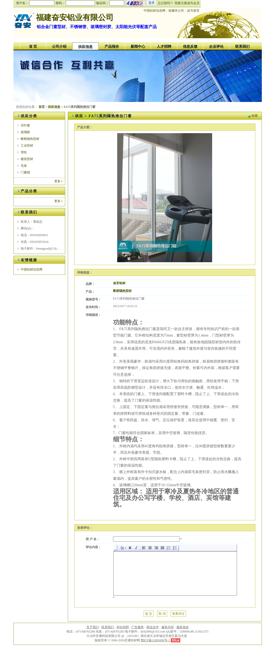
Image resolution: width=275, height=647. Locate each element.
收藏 (254, 115)
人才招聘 (164, 47)
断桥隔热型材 (30, 139)
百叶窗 (25, 125)
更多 (57, 181)
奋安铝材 (119, 283)
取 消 (162, 614)
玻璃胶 (25, 132)
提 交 (148, 614)
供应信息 (85, 47)
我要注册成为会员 (187, 3)
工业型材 (27, 145)
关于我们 (92, 627)
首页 (42, 107)
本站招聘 (122, 627)
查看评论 (178, 614)
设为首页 (193, 10)
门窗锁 (25, 172)
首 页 (33, 47)
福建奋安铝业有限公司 (75, 17)
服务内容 (167, 627)
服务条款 (182, 627)
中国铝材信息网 (31, 269)
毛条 (24, 165)
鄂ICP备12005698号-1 (155, 640)
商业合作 (152, 627)
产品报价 (112, 47)
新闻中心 (138, 47)
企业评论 (216, 47)
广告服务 (137, 627)
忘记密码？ (165, 3)
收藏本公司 (176, 10)
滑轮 (24, 152)
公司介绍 (59, 47)
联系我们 (242, 47)
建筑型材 (27, 159)
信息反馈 (190, 47)
